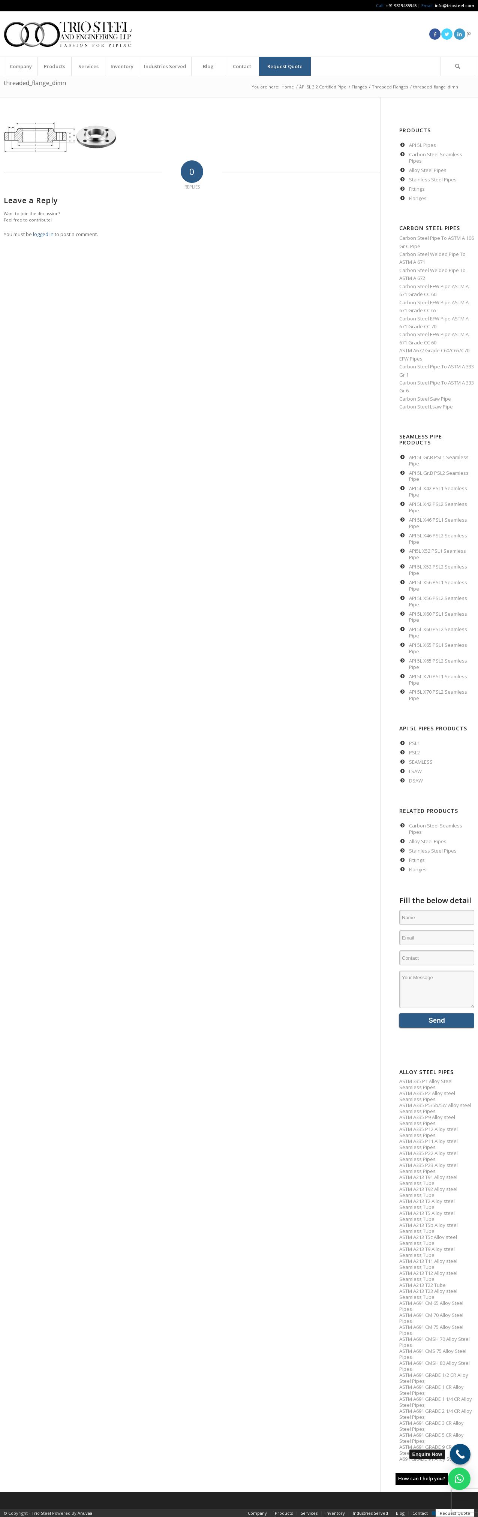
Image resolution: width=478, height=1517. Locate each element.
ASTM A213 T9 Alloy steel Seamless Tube (427, 1252)
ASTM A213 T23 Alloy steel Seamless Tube (428, 1294)
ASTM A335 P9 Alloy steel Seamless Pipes (427, 1120)
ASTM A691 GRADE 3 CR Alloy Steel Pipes (431, 1426)
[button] (459, 1479)
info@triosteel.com (454, 5)
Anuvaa (85, 1513)
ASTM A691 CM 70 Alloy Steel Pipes (431, 1318)
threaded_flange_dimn (35, 83)
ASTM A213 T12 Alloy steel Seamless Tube (428, 1276)
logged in (43, 234)
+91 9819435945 (401, 5)
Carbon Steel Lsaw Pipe (426, 406)
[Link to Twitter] (447, 34)
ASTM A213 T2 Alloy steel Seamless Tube (427, 1204)
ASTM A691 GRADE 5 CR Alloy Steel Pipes (431, 1438)
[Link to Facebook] (435, 34)
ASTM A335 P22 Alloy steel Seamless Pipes (428, 1156)
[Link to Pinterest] (468, 34)
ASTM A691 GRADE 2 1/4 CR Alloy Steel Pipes (435, 1414)
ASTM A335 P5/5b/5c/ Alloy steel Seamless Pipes (435, 1108)
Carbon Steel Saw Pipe (425, 398)
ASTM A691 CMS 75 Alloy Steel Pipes (432, 1354)
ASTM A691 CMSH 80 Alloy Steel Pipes (434, 1366)
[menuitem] (20, 66)
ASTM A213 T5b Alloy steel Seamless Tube (428, 1228)
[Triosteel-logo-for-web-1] (68, 34)
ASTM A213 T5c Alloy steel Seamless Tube (428, 1240)
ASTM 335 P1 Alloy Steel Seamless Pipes (426, 1084)
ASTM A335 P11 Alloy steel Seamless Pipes (428, 1144)
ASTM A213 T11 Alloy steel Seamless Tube (428, 1264)
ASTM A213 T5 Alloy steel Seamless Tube (427, 1216)
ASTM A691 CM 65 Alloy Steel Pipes (431, 1306)
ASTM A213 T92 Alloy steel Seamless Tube (428, 1192)
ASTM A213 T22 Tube (422, 1285)
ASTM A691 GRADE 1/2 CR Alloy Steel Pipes (433, 1378)
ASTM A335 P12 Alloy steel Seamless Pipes (428, 1132)
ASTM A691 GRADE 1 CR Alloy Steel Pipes (431, 1390)
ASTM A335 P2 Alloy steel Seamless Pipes (427, 1096)
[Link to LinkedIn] (459, 34)
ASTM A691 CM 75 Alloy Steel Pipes (431, 1330)
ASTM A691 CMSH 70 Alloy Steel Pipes (434, 1342)
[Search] (457, 66)
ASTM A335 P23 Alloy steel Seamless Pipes (428, 1168)
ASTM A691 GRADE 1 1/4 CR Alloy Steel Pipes (435, 1402)
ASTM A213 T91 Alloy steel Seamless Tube (428, 1180)
